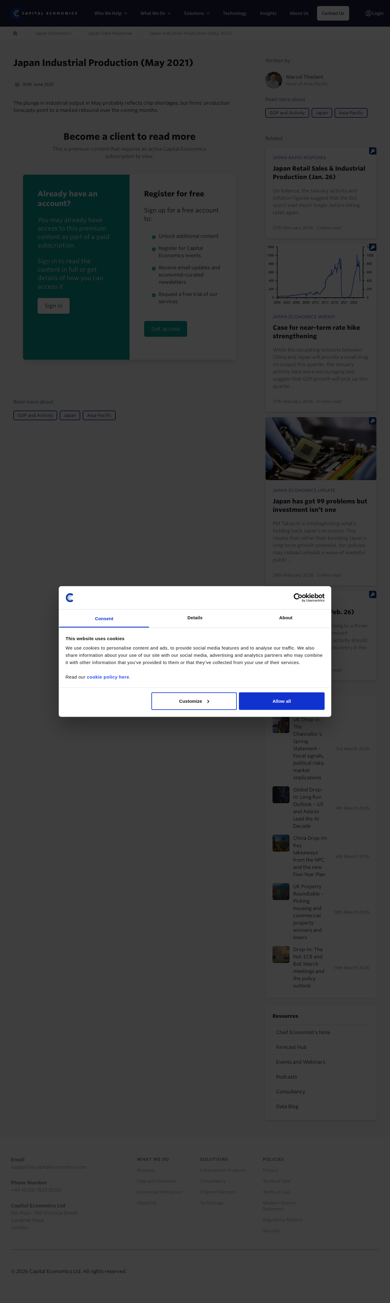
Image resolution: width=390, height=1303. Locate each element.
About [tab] (285, 617)
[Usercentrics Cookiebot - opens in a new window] (298, 597)
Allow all (282, 700)
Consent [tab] (104, 618)
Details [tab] (195, 617)
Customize (194, 700)
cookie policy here (108, 676)
